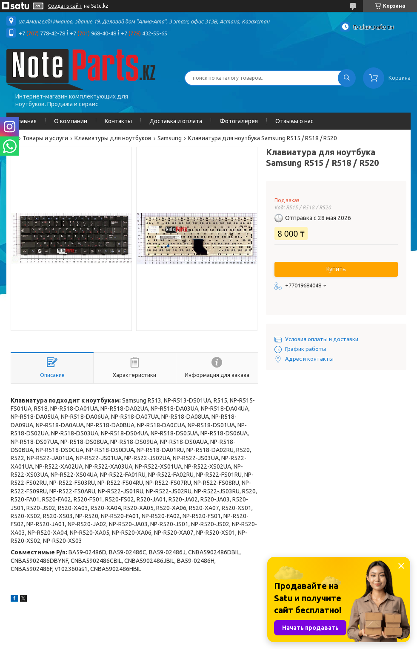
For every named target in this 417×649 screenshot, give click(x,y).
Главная (26, 121)
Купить (336, 269)
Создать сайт (65, 6)
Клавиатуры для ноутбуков (112, 138)
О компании (70, 121)
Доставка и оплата (175, 121)
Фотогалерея (239, 121)
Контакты (118, 121)
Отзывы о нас (294, 121)
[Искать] (347, 78)
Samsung (169, 138)
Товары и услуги (45, 138)
